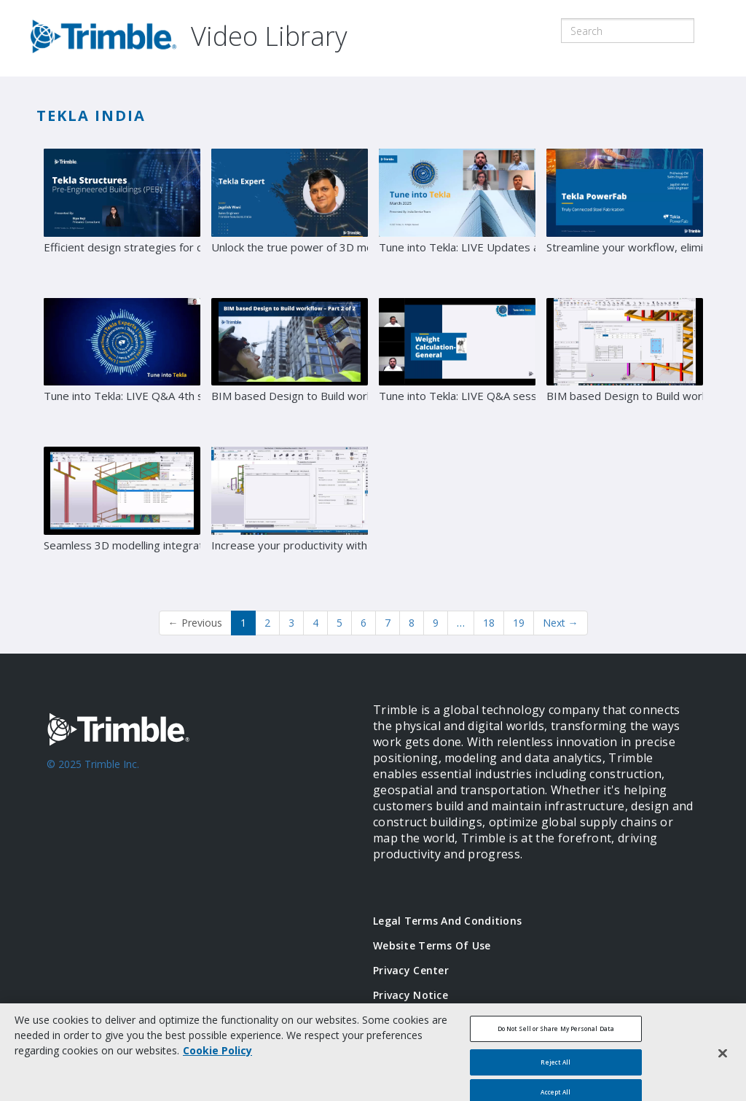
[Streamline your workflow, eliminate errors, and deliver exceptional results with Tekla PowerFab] (624, 218)
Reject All (555, 1070)
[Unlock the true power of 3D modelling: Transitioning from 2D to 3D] (289, 218)
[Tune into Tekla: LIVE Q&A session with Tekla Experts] (457, 367)
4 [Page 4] (315, 623)
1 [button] (243, 623)
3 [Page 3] (291, 623)
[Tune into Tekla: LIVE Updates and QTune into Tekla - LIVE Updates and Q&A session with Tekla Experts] (457, 218)
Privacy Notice (410, 995)
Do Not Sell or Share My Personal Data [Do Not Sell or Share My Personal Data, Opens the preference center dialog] (556, 1037)
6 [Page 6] (363, 623)
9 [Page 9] (436, 623)
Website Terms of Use (432, 945)
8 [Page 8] (412, 623)
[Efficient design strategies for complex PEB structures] (122, 218)
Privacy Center (411, 970)
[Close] (723, 1061)
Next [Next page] (560, 623)
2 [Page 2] (267, 623)
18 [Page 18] (489, 623)
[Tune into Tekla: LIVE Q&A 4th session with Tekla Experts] (122, 367)
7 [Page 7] (387, 623)
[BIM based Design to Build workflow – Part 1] (624, 367)
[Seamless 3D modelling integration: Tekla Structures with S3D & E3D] (122, 516)
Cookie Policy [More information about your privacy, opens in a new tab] (217, 1059)
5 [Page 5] (339, 623)
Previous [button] (195, 623)
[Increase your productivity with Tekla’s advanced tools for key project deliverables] (289, 516)
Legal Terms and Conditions (447, 921)
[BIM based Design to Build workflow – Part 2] (289, 367)
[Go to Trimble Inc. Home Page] (188, 785)
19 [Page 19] (519, 623)
